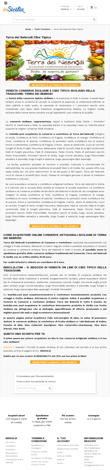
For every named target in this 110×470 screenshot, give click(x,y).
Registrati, (8, 347)
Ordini (60, 452)
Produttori (10, 449)
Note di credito (64, 456)
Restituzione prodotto (67, 449)
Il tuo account (63, 440)
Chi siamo (10, 442)
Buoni (60, 463)
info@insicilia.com (94, 465)
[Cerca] (55, 20)
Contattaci (11, 446)
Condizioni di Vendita (41, 458)
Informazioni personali (68, 445)
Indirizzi (60, 459)
